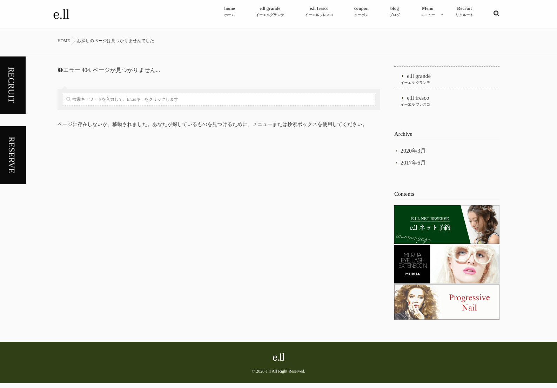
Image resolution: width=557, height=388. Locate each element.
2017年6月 (413, 168)
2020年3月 (413, 156)
